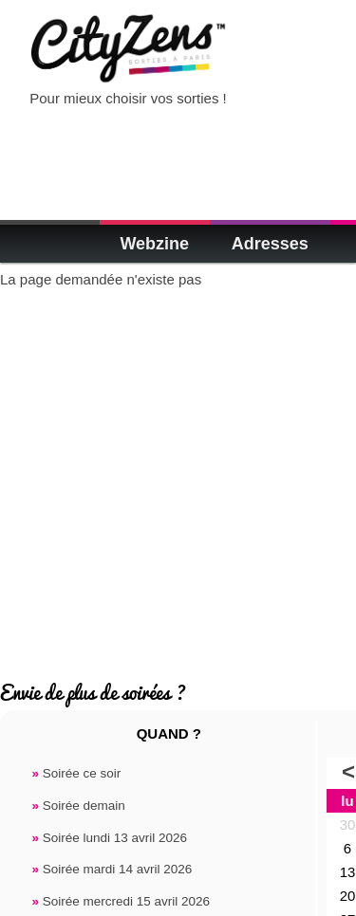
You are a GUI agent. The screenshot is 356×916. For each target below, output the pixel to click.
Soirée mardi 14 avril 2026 (111, 869)
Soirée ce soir (76, 773)
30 (348, 824)
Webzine (154, 243)
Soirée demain (77, 805)
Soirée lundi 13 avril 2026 (109, 838)
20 (348, 896)
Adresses (270, 243)
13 (348, 872)
